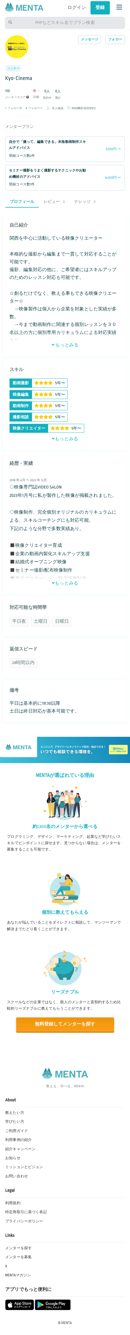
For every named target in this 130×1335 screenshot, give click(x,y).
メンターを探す (18, 1248)
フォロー (115, 39)
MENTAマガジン (18, 1275)
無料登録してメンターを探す (65, 1024)
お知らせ (12, 1158)
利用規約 (12, 1203)
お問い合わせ (16, 1176)
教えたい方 (14, 1113)
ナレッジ (84, 201)
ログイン (76, 7)
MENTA (66, 1323)
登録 (100, 7)
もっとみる (65, 345)
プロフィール (22, 201)
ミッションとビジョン (24, 1167)
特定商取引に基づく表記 (26, 1212)
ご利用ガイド (16, 1131)
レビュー (54, 201)
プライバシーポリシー (24, 1221)
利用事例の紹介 (18, 1140)
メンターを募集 (18, 1257)
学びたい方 (14, 1122)
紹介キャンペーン (20, 1149)
